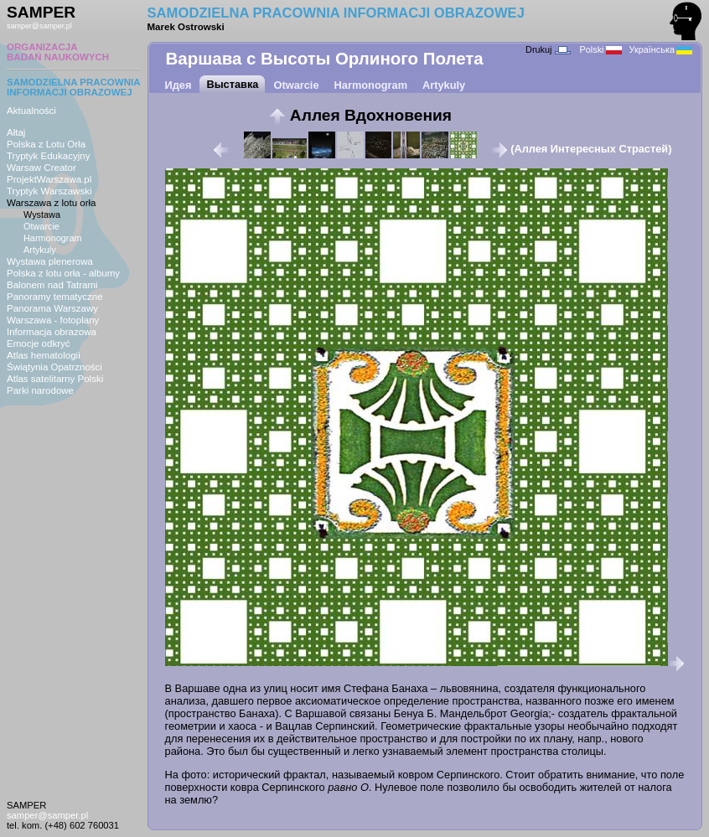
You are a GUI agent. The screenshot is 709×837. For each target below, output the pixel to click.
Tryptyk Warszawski (49, 191)
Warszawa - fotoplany (53, 320)
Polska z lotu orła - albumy (63, 273)
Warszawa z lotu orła (51, 203)
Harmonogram (52, 238)
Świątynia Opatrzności (54, 367)
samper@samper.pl (39, 26)
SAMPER (41, 12)
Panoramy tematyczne (55, 297)
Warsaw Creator (41, 168)
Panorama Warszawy (52, 308)
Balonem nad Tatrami (52, 285)
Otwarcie (41, 226)
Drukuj (547, 49)
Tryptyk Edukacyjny (48, 156)
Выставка (232, 84)
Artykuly (39, 250)
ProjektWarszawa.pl (49, 179)
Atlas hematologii (43, 355)
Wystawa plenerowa (50, 261)
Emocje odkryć (38, 343)
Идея (178, 85)
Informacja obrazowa (51, 332)
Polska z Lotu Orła (46, 144)
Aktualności (31, 111)
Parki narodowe (40, 390)
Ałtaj (16, 132)
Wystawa (41, 214)
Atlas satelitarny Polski (55, 379)
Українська (660, 49)
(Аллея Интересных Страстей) (581, 148)
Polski (601, 49)
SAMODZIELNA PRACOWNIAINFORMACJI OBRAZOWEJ (74, 87)
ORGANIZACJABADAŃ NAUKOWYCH (58, 52)
